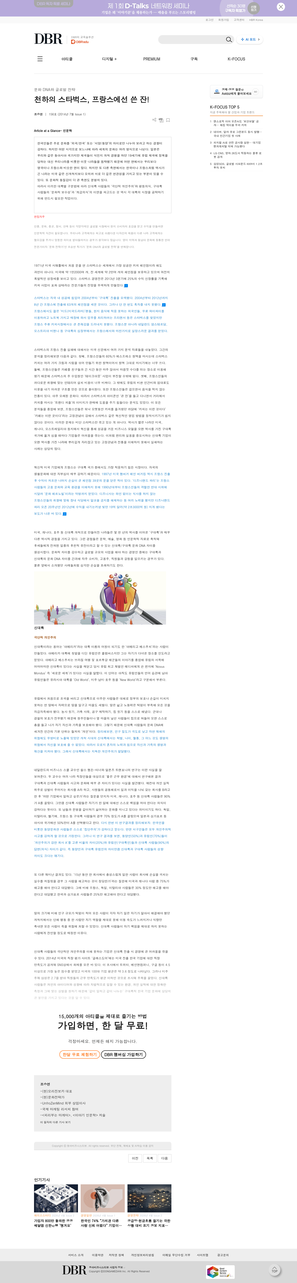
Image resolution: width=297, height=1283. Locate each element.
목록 (150, 1158)
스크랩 (168, 120)
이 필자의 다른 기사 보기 (55, 1122)
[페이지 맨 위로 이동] (275, 1271)
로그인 (209, 20)
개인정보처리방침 (142, 1255)
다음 (164, 1158)
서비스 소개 (76, 1255)
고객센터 (239, 20)
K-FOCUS (236, 59)
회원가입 (223, 20)
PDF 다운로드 (161, 120)
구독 (194, 59)
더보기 (154, 119)
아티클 (67, 59)
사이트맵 (202, 1255)
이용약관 (98, 1255)
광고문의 (223, 1255)
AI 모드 (250, 39)
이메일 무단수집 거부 (176, 1255)
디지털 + (109, 59)
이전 (135, 1158)
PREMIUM (151, 59)
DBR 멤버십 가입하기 (123, 1054)
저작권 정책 (116, 1255)
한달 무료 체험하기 (79, 1054)
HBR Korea (256, 20)
